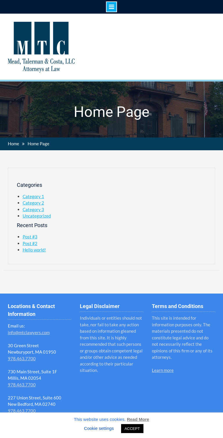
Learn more (163, 370)
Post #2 (30, 243)
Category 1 (33, 196)
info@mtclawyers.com (29, 332)
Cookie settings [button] (99, 428)
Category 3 (33, 209)
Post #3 (30, 236)
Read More (138, 419)
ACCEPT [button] (132, 428)
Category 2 (33, 202)
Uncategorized (37, 215)
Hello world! (34, 249)
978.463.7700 (22, 358)
